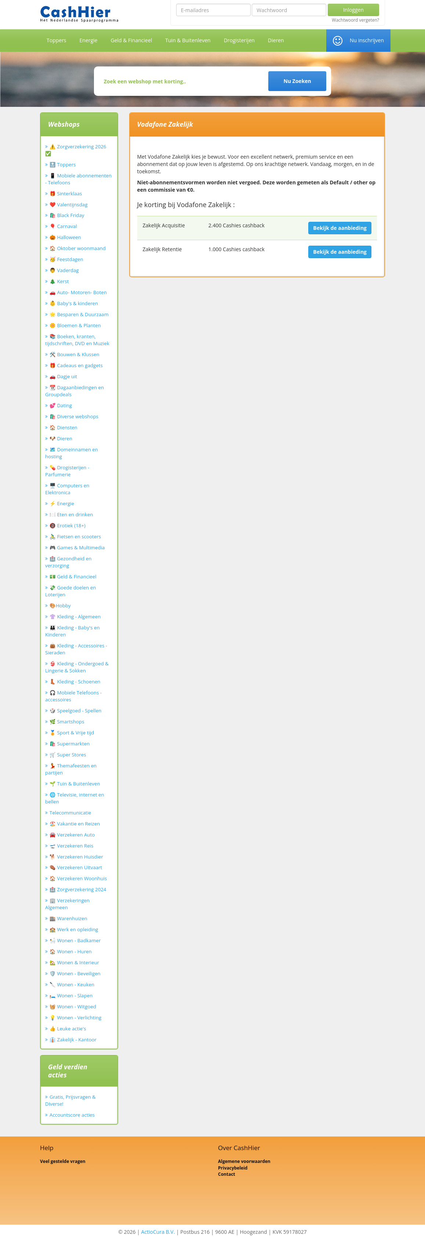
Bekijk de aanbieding (340, 227)
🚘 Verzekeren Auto (72, 834)
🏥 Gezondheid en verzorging (68, 562)
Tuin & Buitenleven (187, 40)
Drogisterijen (239, 40)
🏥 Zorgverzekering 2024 (78, 889)
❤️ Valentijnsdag (68, 204)
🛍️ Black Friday (67, 215)
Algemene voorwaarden (244, 1161)
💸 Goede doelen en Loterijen (70, 591)
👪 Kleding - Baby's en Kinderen (72, 631)
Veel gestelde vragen (63, 1161)
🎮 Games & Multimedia (77, 547)
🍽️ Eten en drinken (71, 514)
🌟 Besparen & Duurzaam (79, 314)
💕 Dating (61, 405)
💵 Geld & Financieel (73, 576)
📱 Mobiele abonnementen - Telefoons (78, 179)
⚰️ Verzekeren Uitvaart (76, 867)
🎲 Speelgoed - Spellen (75, 710)
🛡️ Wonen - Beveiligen (75, 973)
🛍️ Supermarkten (70, 743)
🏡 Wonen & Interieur (74, 962)
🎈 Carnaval (63, 226)
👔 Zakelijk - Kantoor (73, 1039)
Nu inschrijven (367, 40)
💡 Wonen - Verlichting (75, 1017)
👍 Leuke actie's (68, 1028)
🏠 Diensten (63, 427)
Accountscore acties (72, 1115)
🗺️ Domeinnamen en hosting (71, 453)
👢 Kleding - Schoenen (75, 681)
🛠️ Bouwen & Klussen (74, 354)
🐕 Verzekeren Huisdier (76, 856)
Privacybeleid (232, 1168)
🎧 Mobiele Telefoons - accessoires (73, 696)
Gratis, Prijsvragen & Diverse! (70, 1100)
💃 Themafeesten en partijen (71, 769)
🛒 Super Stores (68, 754)
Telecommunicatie (70, 812)
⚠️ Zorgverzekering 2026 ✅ (75, 150)
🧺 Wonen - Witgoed (73, 1006)
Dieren (276, 40)
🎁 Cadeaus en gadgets (76, 365)
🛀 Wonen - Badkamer (75, 940)
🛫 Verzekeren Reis (71, 845)
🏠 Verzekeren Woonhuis (78, 878)
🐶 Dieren (61, 438)
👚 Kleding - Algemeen (75, 616)
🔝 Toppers (63, 164)
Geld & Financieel (131, 40)
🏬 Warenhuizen (68, 918)
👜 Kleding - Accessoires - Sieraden (76, 649)
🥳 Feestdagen (66, 259)
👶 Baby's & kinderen (74, 303)
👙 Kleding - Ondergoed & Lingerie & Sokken (77, 667)
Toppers (56, 40)
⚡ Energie (62, 503)
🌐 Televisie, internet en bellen (74, 798)
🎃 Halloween (65, 237)
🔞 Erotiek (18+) (68, 525)
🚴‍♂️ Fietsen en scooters (75, 536)
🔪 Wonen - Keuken (72, 984)
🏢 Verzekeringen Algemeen (67, 904)
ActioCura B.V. (158, 1231)
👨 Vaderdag (64, 270)
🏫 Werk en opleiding (74, 929)
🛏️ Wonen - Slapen (71, 995)
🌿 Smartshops (67, 721)
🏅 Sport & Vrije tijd (72, 732)
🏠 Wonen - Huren (71, 951)
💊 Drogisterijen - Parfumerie (67, 471)
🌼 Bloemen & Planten (75, 325)
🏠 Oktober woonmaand (78, 248)
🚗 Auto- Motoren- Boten (78, 292)
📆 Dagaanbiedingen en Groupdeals (74, 391)
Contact (226, 1174)
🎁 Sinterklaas (66, 193)
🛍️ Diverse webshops (74, 416)
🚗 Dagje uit (63, 376)
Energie (89, 40)
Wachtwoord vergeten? (355, 20)
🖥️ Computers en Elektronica (67, 489)
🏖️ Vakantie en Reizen (75, 823)
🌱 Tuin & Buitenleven (75, 783)
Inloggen (353, 9)
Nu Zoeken (297, 80)
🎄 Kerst (59, 281)
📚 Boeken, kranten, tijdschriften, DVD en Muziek (77, 340)
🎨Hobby (60, 605)
